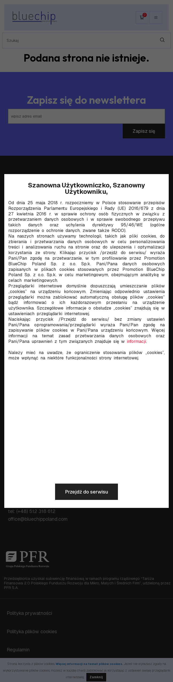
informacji (136, 341)
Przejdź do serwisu (86, 492)
